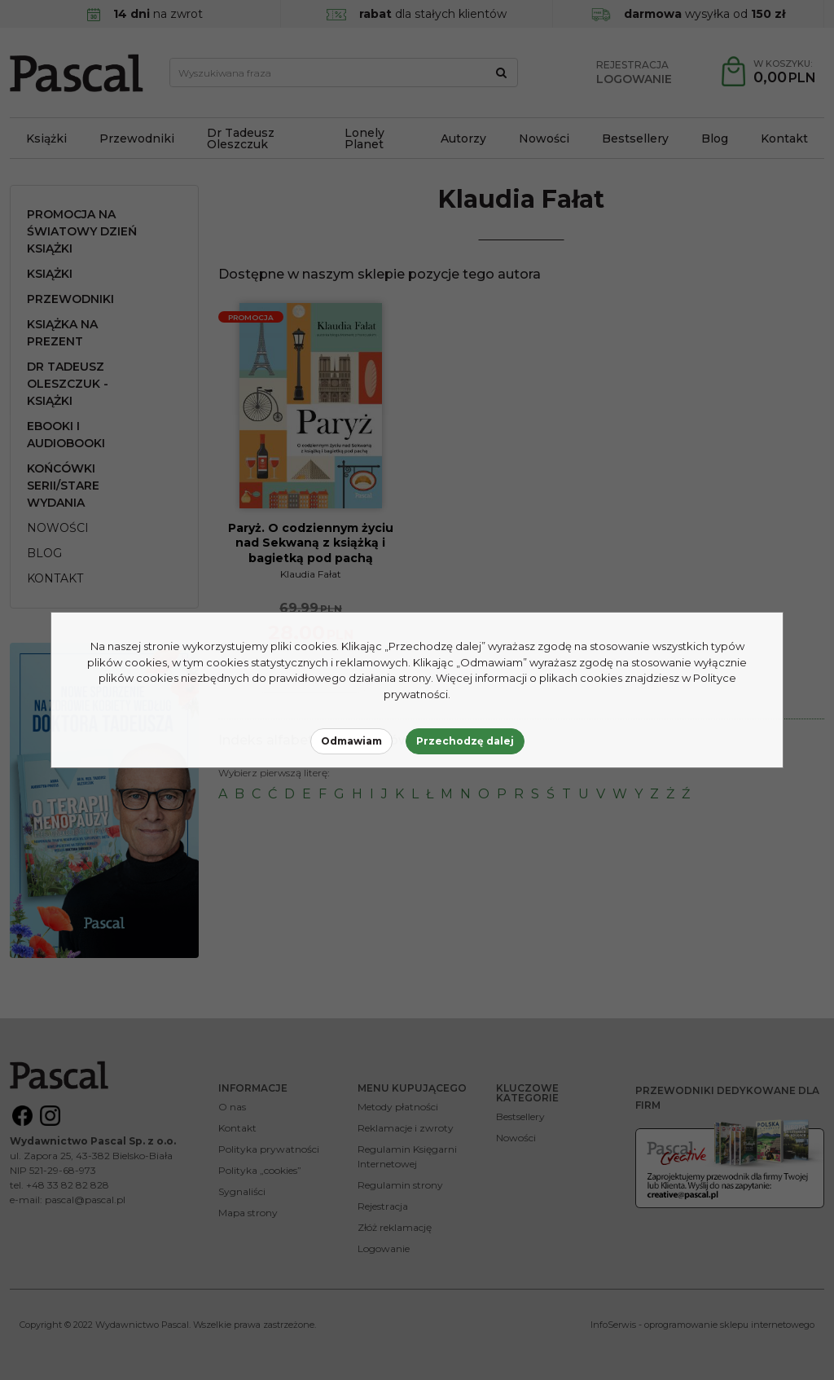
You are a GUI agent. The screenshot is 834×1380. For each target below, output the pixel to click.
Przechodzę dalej (465, 741)
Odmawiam (351, 741)
